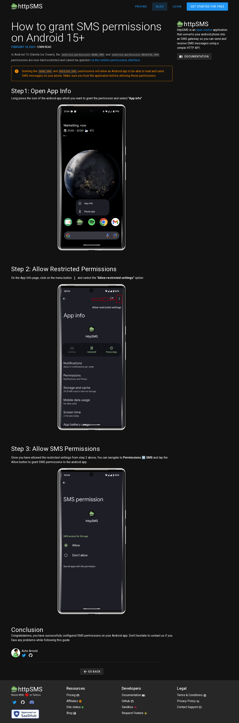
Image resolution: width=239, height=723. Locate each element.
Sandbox (129, 706)
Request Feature (134, 712)
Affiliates (74, 700)
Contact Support (189, 706)
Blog (71, 712)
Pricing (72, 694)
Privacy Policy (188, 700)
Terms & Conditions (191, 694)
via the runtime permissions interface (115, 60)
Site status (75, 706)
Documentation (133, 694)
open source (204, 30)
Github (128, 700)
